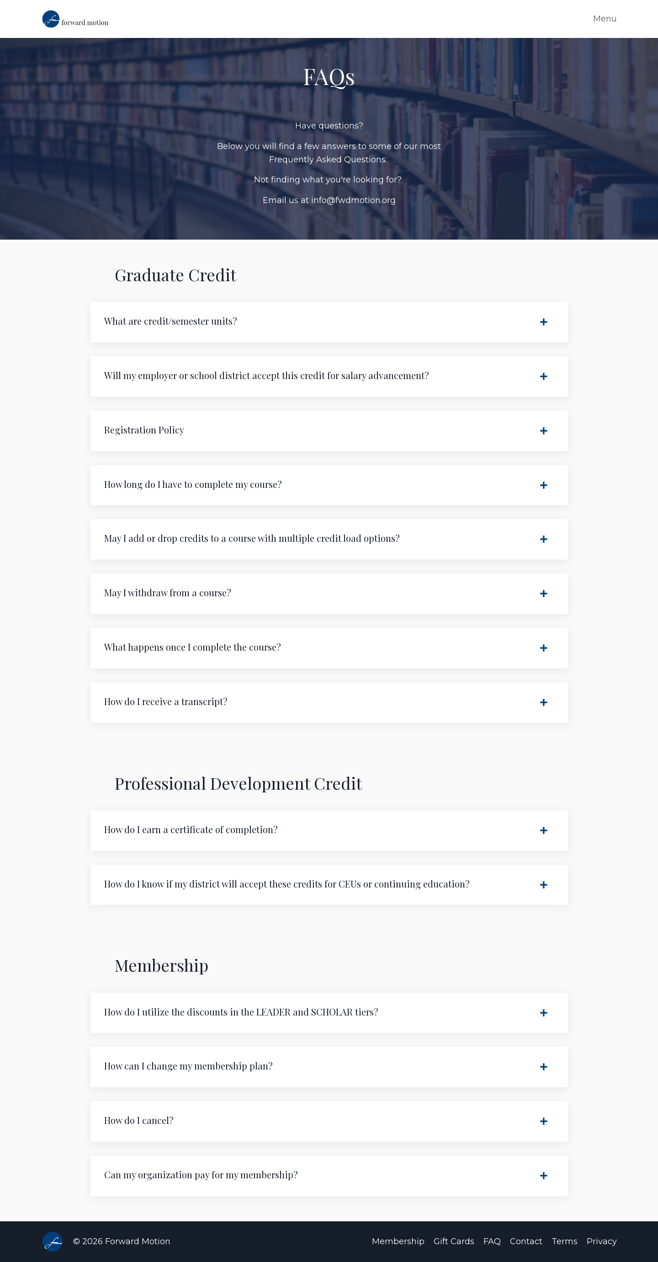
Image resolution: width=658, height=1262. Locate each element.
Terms (565, 1241)
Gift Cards (454, 1241)
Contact (526, 1241)
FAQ (492, 1241)
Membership (398, 1241)
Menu (605, 19)
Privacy (602, 1241)
